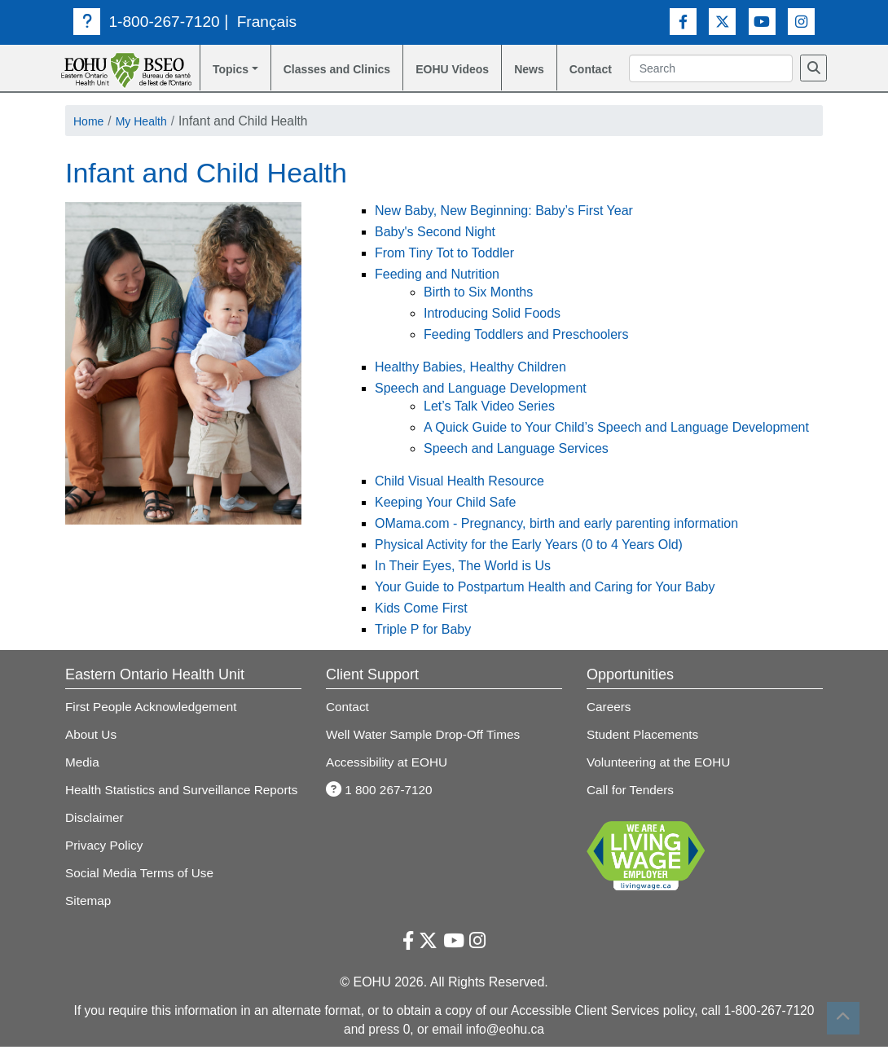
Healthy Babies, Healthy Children (470, 387)
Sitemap (88, 917)
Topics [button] (225, 70)
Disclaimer (95, 835)
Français (269, 21)
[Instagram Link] (801, 20)
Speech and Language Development (481, 408)
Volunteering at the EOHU (659, 781)
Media (82, 781)
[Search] (648, 91)
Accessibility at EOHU (387, 781)
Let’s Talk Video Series (489, 426)
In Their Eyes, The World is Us (463, 586)
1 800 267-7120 (379, 808)
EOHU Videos (438, 80)
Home (90, 140)
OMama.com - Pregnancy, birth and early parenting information (556, 544)
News (535, 70)
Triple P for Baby (423, 650)
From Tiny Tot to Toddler (444, 273)
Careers (609, 726)
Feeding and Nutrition (437, 294)
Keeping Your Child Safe (445, 522)
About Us (91, 754)
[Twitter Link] (722, 20)
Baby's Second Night (435, 252)
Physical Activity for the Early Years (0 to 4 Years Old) (529, 565)
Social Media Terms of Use (140, 890)
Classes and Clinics (317, 80)
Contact (599, 70)
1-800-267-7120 (147, 21)
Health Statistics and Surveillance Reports (183, 808)
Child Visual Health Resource (459, 501)
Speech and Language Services (516, 469)
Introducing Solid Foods (492, 333)
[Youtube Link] (762, 20)
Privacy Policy (104, 862)
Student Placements (643, 754)
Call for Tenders (631, 808)
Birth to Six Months (478, 312)
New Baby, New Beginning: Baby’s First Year (504, 231)
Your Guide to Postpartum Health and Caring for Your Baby (544, 607)
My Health (147, 140)
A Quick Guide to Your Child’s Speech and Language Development (616, 448)
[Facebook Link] (683, 20)
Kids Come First (421, 628)
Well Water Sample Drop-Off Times (424, 754)
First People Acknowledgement (152, 726)
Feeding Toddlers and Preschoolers (526, 355)
